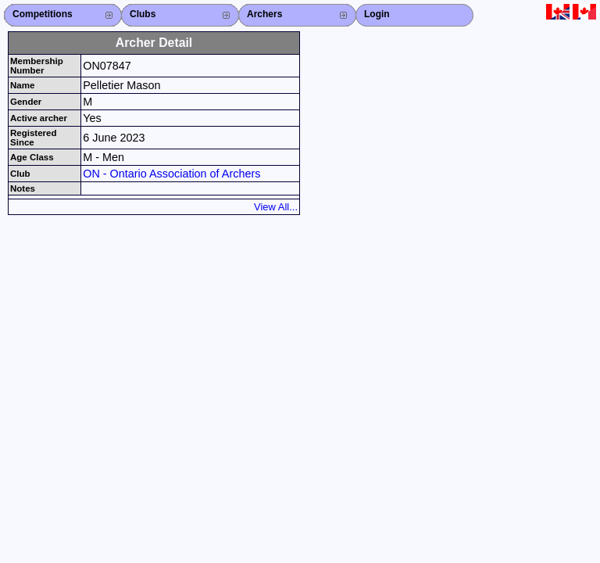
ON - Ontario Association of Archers (171, 173)
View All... (276, 207)
